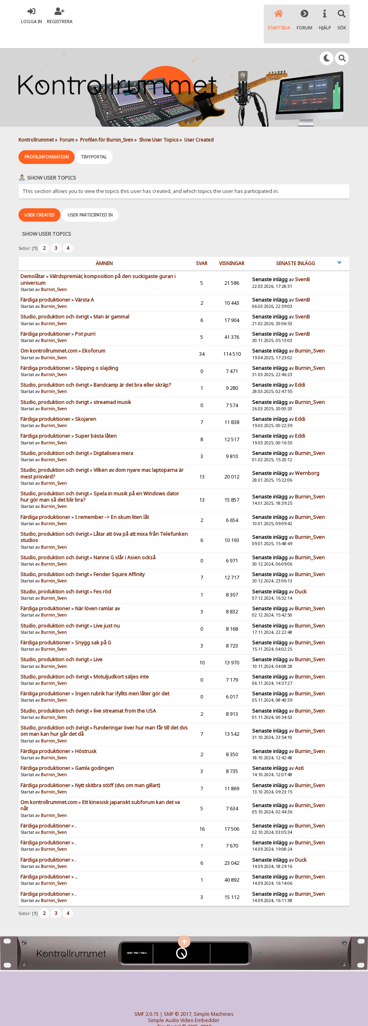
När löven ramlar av (97, 588)
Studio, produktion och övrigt (54, 296)
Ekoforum (93, 330)
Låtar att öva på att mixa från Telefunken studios (104, 517)
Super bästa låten (96, 416)
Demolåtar (32, 256)
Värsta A (84, 280)
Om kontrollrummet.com (48, 330)
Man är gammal (111, 296)
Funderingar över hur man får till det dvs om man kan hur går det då (104, 710)
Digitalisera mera (113, 433)
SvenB (302, 259)
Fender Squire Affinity (119, 554)
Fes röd (102, 571)
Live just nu (106, 605)
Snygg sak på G (93, 622)
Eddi (300, 365)
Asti (299, 748)
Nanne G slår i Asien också (124, 537)
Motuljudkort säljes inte (121, 656)
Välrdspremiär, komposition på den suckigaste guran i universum (98, 259)
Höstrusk (86, 731)
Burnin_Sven (54, 269)
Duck (301, 571)
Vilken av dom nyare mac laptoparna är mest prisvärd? (101, 453)
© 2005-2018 (196, 1006)
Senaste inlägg (295, 243)
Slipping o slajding (96, 348)
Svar (201, 243)
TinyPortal (169, 1006)
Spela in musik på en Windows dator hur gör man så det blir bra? (99, 476)
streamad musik (112, 382)
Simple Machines (214, 994)
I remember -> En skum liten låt (112, 497)
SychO (207, 1013)
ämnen (104, 243)
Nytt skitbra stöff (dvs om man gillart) (117, 765)
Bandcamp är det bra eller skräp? (132, 365)
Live (98, 639)
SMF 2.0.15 (146, 994)
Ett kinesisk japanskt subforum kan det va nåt (100, 785)
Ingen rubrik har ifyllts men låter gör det (122, 673)
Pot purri (85, 314)
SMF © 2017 (177, 994)
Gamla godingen (94, 748)
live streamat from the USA (124, 691)
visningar (231, 243)
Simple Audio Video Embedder (184, 1000)
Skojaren (85, 399)
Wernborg (307, 453)
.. (76, 856)
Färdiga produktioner (45, 280)
